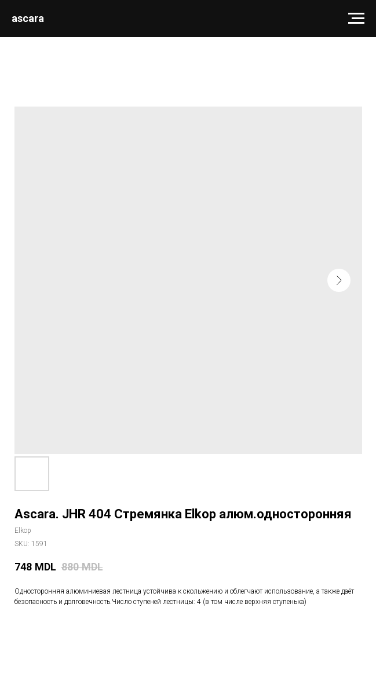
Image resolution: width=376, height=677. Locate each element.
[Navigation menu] (356, 18)
